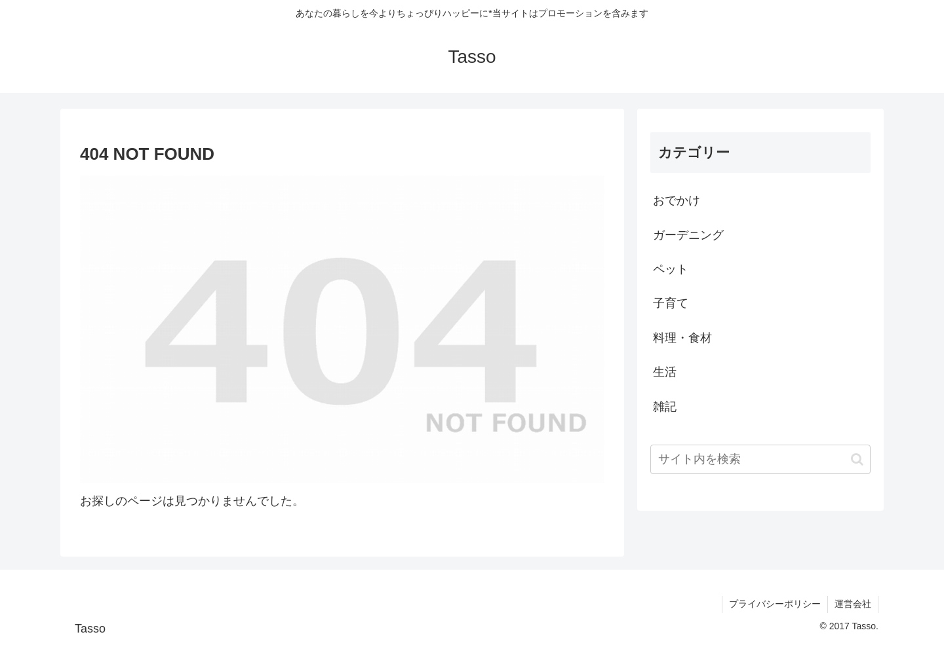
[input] (760, 459)
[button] (857, 459)
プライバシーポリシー (775, 604)
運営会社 (853, 604)
